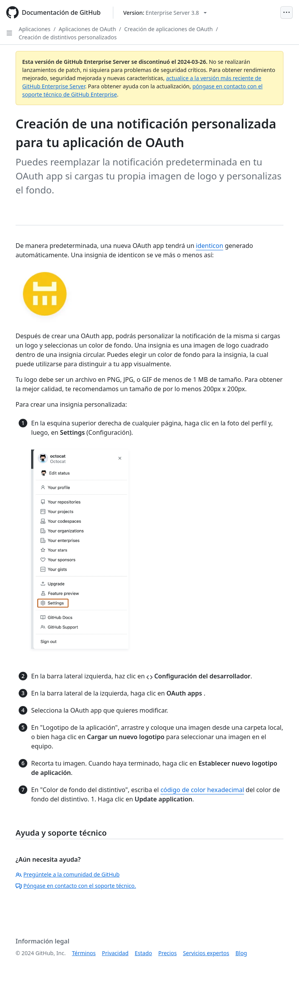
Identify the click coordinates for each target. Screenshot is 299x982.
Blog (241, 953)
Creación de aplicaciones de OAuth (168, 29)
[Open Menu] (286, 12)
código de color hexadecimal (202, 789)
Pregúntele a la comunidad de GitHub (68, 874)
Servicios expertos (206, 953)
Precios (167, 953)
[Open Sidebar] (9, 33)
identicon (209, 245)
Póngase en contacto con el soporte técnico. (76, 885)
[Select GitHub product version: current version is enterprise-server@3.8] (165, 13)
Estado (143, 953)
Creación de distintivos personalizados (68, 37)
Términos (84, 953)
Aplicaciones (34, 29)
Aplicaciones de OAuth (87, 29)
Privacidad (115, 953)
